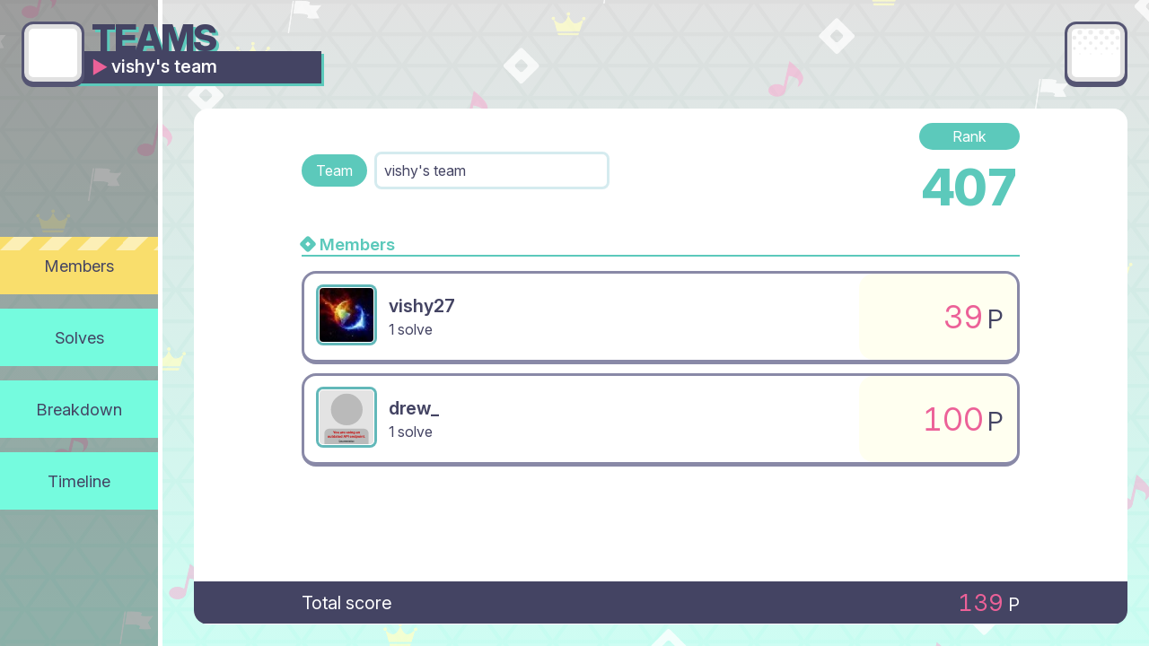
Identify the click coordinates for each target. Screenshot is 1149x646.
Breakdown (79, 409)
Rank (969, 136)
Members (79, 265)
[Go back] (53, 53)
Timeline (79, 481)
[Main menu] (1096, 53)
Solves (79, 337)
